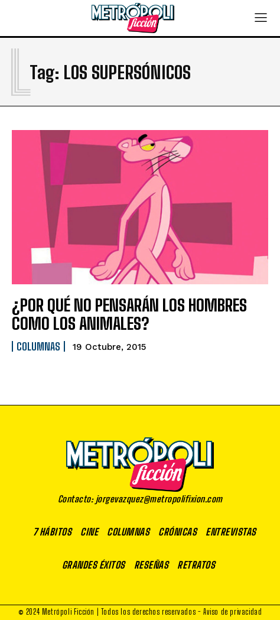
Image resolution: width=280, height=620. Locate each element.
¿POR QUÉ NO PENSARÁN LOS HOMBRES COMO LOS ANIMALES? (129, 314)
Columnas (38, 346)
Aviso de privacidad (232, 611)
